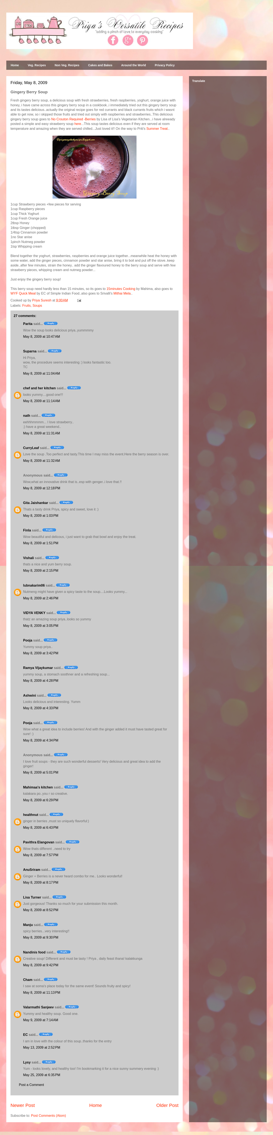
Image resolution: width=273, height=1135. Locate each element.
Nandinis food (34, 952)
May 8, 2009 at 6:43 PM (40, 827)
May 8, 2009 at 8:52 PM (40, 910)
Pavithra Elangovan (38, 842)
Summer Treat (157, 128)
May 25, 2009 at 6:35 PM (41, 1075)
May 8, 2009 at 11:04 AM (41, 373)
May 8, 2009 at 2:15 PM (40, 570)
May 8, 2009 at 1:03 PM (40, 515)
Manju (28, 925)
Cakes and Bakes (100, 65)
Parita (27, 324)
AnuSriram (31, 869)
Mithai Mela (122, 293)
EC (25, 1034)
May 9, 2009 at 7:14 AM (40, 1020)
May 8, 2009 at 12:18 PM (41, 488)
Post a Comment (31, 1085)
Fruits (26, 305)
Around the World (133, 65)
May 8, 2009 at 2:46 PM (40, 598)
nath (26, 415)
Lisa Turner (32, 897)
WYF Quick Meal (23, 293)
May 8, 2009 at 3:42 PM (40, 653)
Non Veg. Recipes (67, 65)
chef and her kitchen (39, 388)
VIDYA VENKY (34, 613)
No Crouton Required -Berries (73, 119)
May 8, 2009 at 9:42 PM (40, 965)
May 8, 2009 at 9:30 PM (40, 937)
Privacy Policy (165, 65)
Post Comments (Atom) (48, 1115)
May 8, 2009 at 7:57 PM (40, 855)
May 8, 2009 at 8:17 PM (40, 882)
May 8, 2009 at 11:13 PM (41, 992)
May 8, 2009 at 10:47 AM (41, 336)
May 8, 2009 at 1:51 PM (40, 543)
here (77, 124)
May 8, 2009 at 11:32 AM (41, 460)
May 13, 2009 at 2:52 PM (41, 1047)
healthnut (30, 815)
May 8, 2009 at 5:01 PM (40, 772)
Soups (37, 305)
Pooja (27, 640)
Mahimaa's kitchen (38, 787)
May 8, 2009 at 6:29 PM (40, 800)
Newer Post (22, 1105)
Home (15, 65)
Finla (27, 530)
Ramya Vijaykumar (38, 668)
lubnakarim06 (34, 585)
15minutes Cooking (120, 289)
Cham (27, 980)
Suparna (30, 351)
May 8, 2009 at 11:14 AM (41, 401)
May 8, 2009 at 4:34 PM (40, 740)
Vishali (28, 558)
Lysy (27, 1062)
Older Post (167, 1105)
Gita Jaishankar (35, 503)
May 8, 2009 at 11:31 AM (41, 433)
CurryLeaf (31, 448)
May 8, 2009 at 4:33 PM (40, 708)
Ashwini (29, 695)
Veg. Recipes (37, 65)
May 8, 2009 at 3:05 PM (40, 625)
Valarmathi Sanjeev (38, 1007)
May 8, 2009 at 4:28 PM (40, 680)
